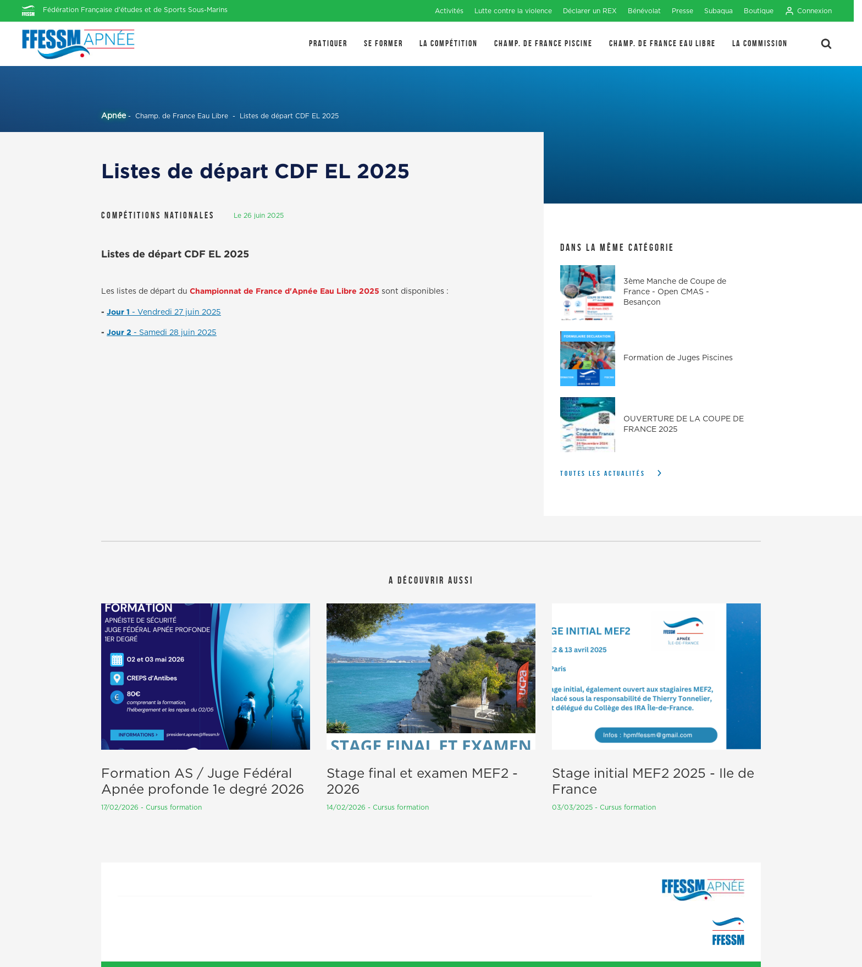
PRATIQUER (328, 43)
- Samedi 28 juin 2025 (175, 333)
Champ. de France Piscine (543, 43)
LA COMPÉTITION (448, 43)
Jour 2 (120, 332)
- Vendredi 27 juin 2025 (176, 312)
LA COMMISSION (760, 43)
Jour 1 (119, 311)
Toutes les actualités (602, 473)
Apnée (113, 116)
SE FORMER (383, 43)
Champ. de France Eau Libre (662, 43)
